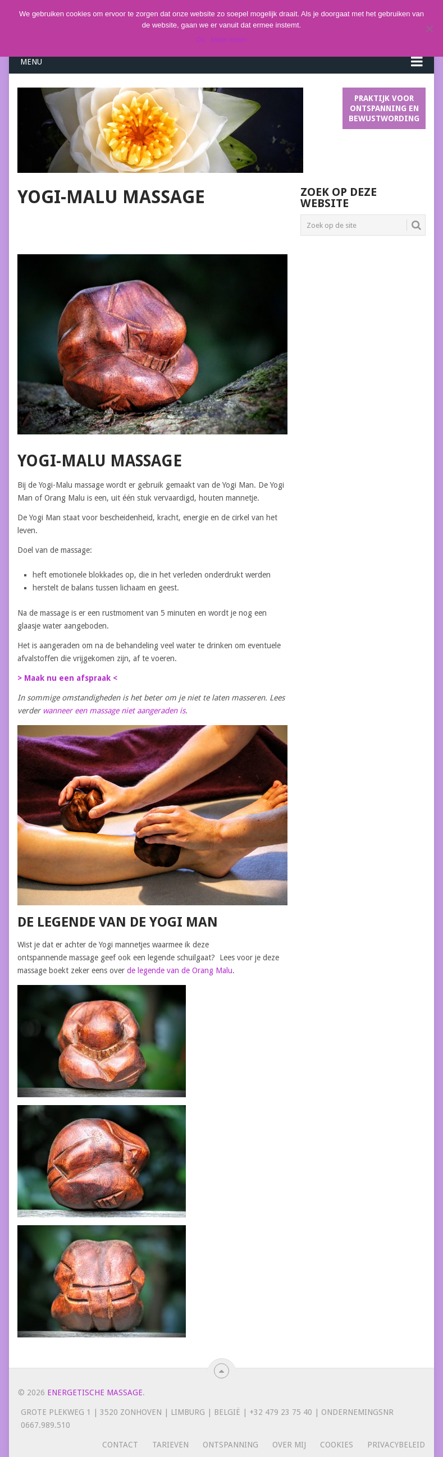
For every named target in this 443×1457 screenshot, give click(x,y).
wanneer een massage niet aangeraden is (114, 710)
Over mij (289, 1444)
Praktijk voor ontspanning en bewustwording (384, 108)
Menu (31, 61)
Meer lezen (229, 39)
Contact (120, 1444)
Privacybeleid (396, 1444)
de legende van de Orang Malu (179, 970)
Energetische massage (95, 1392)
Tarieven (170, 1444)
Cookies (336, 1444)
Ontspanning (230, 1444)
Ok (200, 39)
